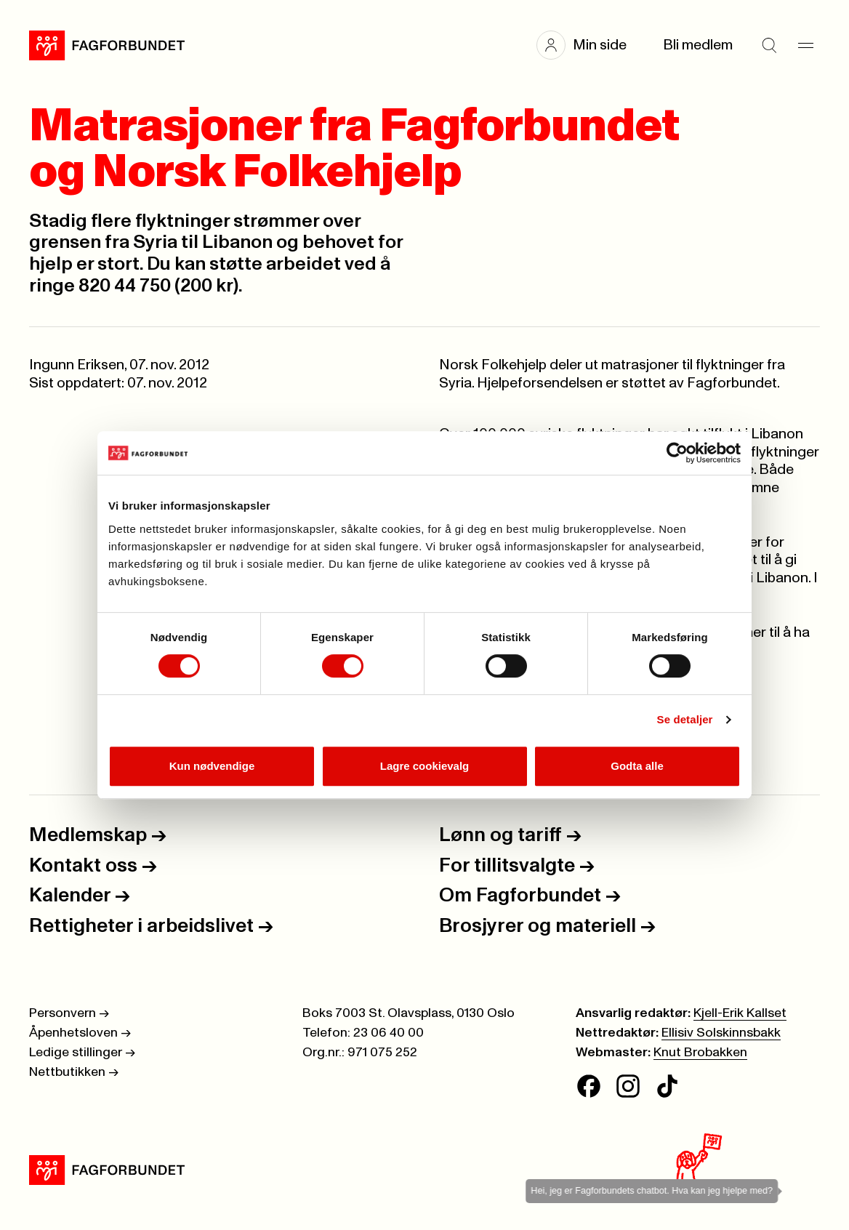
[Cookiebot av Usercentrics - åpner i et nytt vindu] (677, 453)
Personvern (69, 1013)
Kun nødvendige (212, 766)
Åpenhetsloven (80, 1033)
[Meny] (805, 45)
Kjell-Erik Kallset (739, 1013)
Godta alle (637, 766)
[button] (588, 45)
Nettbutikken (73, 1072)
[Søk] (769, 45)
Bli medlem (698, 45)
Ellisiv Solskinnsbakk (721, 1033)
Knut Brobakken (700, 1052)
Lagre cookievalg (425, 766)
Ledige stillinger (82, 1052)
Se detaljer (685, 719)
